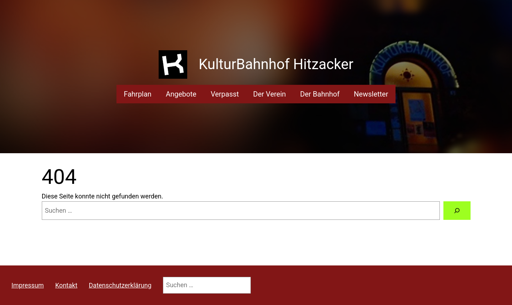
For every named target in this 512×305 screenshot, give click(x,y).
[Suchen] (457, 210)
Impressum (27, 285)
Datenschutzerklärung (120, 285)
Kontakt (66, 285)
